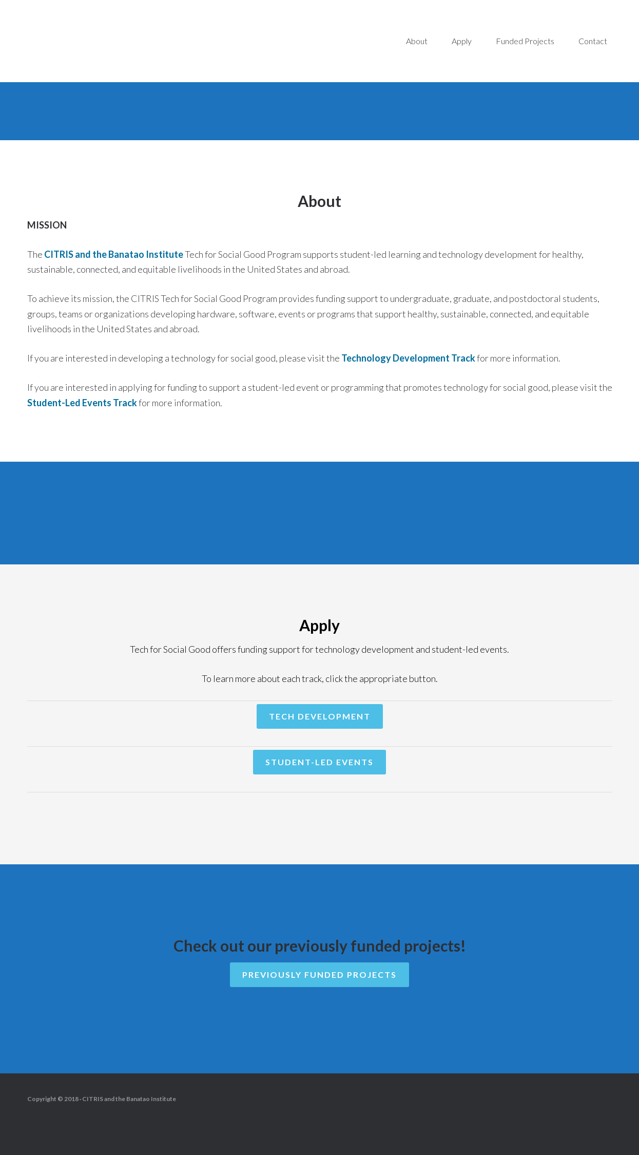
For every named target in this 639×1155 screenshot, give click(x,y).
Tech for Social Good (113, 41)
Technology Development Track (408, 358)
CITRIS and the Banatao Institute (113, 254)
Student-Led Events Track (82, 402)
